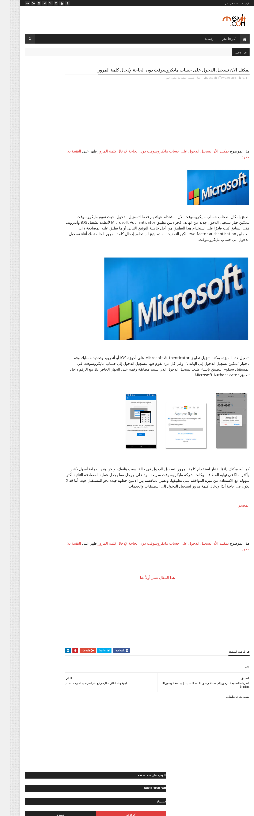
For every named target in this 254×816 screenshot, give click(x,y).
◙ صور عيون (33, 429)
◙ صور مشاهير (30, 436)
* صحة (43, 521)
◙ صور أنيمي (45, 392)
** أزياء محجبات (37, 529)
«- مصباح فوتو (48, 644)
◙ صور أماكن (47, 384)
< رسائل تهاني (29, 494)
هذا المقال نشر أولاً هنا (164, 596)
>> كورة (53, 349)
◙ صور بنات (43, 399)
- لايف (76, 161)
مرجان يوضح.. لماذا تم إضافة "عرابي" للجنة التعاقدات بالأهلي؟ (49, 195)
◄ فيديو (43, 586)
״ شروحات (35, 277)
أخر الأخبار (219, 38)
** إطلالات (73, 536)
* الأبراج (75, 521)
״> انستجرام (30, 291)
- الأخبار (75, 140)
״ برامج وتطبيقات (55, 277)
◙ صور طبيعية (52, 429)
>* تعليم (63, 341)
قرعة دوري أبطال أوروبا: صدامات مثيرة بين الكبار (51, 215)
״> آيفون (47, 291)
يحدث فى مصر (221, 3)
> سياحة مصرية (27, 334)
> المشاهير (27, 327)
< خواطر (46, 494)
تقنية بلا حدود (168, 85)
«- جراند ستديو (25, 637)
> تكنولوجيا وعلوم (70, 334)
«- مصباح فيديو (44, 651)
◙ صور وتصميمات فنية (35, 458)
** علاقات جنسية (70, 551)
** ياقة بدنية (49, 566)
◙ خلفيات (63, 377)
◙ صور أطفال (24, 377)
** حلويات (28, 544)
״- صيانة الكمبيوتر (35, 284)
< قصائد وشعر (53, 501)
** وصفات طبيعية (70, 566)
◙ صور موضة (38, 451)
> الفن (76, 327)
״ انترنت (74, 277)
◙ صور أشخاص (44, 377)
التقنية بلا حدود (201, 164)
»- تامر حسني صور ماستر (33, 659)
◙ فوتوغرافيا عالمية (69, 473)
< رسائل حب (72, 501)
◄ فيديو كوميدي (51, 594)
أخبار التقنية (184, 85)
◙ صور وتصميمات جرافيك (65, 458)
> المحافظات (45, 327)
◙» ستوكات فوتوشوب (41, 473)
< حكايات (60, 494)
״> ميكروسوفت (38, 299)
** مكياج (51, 551)
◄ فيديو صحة (72, 594)
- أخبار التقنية (73, 133)
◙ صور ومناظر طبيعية (37, 466)
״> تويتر (56, 299)
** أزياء (54, 529)
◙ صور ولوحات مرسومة (66, 466)
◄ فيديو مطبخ (29, 594)
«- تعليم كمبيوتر (46, 637)
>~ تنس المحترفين (69, 356)
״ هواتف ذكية (57, 284)
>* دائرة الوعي (46, 341)
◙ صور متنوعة (50, 436)
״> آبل (75, 291)
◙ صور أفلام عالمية (69, 384)
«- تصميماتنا (26, 629)
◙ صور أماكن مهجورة (68, 392)
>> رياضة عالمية (71, 349)
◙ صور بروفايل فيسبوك (66, 399)
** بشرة (31, 536)
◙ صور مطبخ (48, 443)
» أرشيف (27, 651)
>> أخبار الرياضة (26, 341)
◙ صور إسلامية (25, 392)
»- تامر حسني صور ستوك (65, 659)
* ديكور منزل (58, 521)
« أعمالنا (42, 629)
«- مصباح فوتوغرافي (68, 651)
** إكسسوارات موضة (52, 536)
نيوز (157, 85)
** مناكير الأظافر (33, 551)
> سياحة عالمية (48, 334)
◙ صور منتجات (29, 443)
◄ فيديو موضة (71, 601)
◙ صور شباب (72, 429)
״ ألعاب (56, 269)
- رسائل (75, 147)
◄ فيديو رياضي (26, 586)
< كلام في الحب (32, 501)
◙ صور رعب (48, 414)
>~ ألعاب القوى (36, 349)
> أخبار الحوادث (58, 319)
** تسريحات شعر (70, 544)
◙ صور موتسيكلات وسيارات (64, 451)
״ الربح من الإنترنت (36, 269)
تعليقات (32, 112)
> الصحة (23, 319)
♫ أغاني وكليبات (46, 609)
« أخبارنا (56, 629)
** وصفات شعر (26, 558)
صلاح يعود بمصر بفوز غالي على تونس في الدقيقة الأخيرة (52, 204)
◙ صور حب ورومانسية (67, 406)
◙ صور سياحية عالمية (68, 421)
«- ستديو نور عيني (69, 644)
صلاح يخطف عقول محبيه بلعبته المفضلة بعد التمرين (50, 210)
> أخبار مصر (38, 319)
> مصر (75, 341)
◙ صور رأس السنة (69, 414)
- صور (76, 154)
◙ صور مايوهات (71, 436)
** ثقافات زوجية (47, 544)
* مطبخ (31, 521)
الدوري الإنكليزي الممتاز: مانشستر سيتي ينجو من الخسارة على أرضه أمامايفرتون (52, 222)
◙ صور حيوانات (42, 406)
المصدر (233, 524)
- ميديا (76, 176)
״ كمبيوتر (74, 284)
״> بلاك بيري (72, 299)
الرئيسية (235, 3)
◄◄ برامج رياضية (69, 609)
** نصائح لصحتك (70, 558)
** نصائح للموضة (48, 558)
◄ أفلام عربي (60, 586)
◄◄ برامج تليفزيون (48, 601)
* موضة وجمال (71, 529)
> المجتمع (62, 327)
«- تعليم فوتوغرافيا (69, 637)
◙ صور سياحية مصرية (40, 421)
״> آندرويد (62, 291)
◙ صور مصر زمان (70, 443)
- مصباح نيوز (73, 169)
